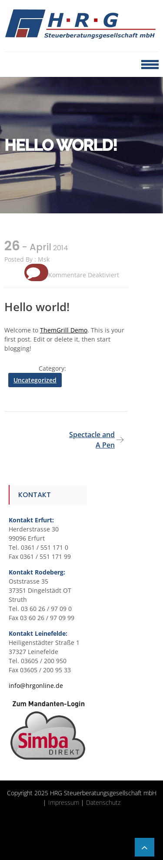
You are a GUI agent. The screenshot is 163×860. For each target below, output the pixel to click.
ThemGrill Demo (63, 330)
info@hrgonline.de (36, 685)
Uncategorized (35, 380)
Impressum (63, 802)
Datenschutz (103, 802)
